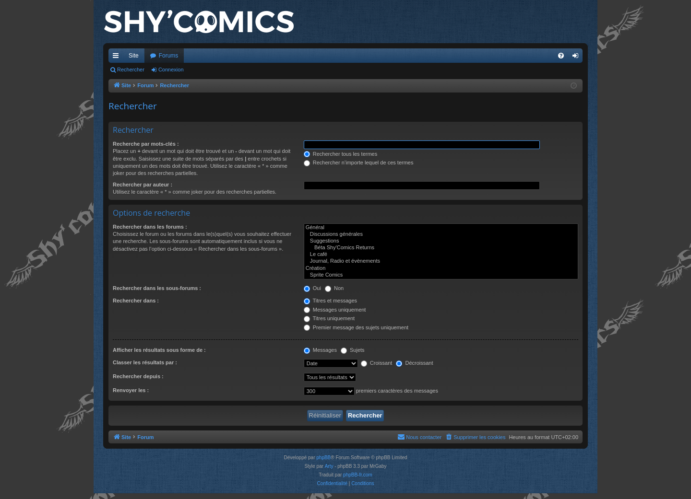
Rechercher (130, 69)
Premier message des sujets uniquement (356, 327)
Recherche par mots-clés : (146, 144)
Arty (329, 466)
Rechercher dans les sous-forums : (157, 288)
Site (134, 55)
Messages (320, 350)
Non (334, 288)
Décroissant (414, 363)
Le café (441, 254)
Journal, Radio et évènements (441, 261)
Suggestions (441, 241)
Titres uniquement (329, 318)
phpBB (323, 457)
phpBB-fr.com (357, 474)
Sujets (353, 350)
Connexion (171, 69)
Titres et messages (330, 300)
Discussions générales (441, 234)
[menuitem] (561, 55)
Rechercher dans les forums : (150, 227)
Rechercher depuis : (138, 376)
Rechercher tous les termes (341, 154)
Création (441, 268)
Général (441, 227)
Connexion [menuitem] (577, 57)
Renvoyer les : (131, 390)
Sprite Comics (441, 275)
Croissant (377, 363)
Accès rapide (117, 57)
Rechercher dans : (136, 300)
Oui (312, 288)
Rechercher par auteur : (142, 184)
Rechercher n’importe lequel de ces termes (359, 162)
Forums (169, 55)
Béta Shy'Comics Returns (441, 247)
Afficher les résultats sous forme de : (159, 350)
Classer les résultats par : (145, 362)
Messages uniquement (335, 310)
